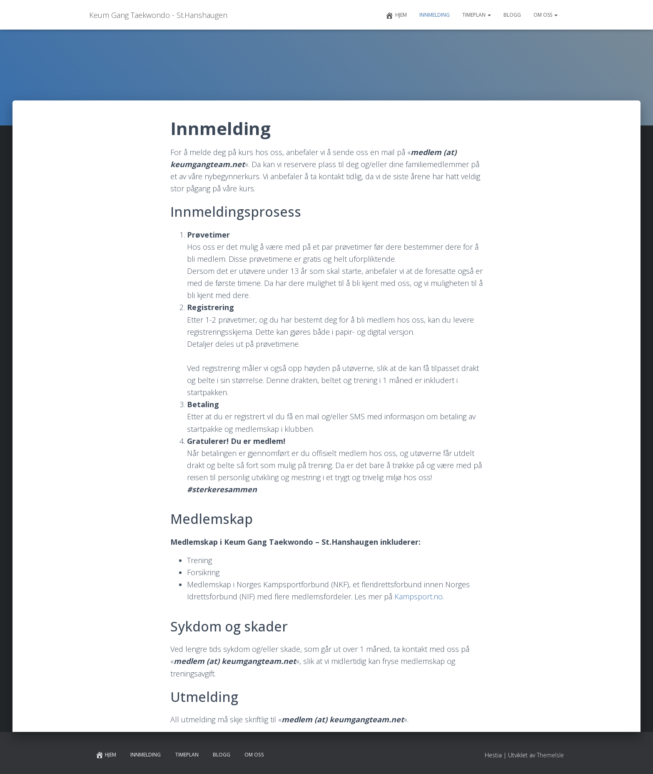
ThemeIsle (550, 755)
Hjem (396, 15)
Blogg (512, 14)
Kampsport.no (418, 596)
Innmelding (434, 14)
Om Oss (545, 14)
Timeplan (476, 14)
